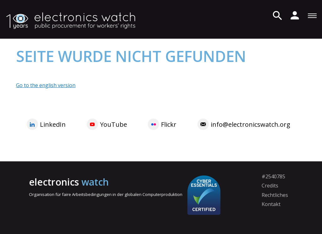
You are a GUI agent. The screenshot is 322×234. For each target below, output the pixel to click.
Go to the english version (45, 85)
